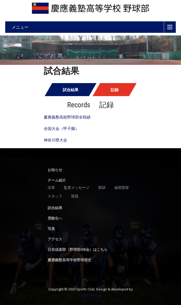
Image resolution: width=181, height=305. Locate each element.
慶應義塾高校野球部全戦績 (67, 117)
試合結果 (70, 89)
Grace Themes (90, 295)
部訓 (101, 187)
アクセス (55, 239)
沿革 (51, 187)
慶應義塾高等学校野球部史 (69, 260)
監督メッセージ (76, 187)
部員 (74, 196)
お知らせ (55, 170)
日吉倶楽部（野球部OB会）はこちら (78, 249)
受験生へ (55, 218)
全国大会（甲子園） (61, 128)
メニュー (20, 27)
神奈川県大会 (55, 139)
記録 (114, 89)
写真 (51, 229)
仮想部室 (121, 187)
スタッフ (55, 196)
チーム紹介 (57, 180)
